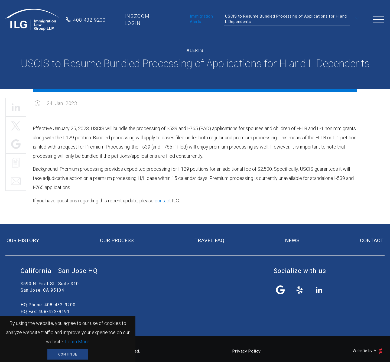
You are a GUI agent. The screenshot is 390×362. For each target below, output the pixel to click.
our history (22, 240)
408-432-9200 (89, 20)
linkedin (319, 290)
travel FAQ (209, 240)
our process (117, 240)
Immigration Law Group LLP (32, 20)
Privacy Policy (246, 350)
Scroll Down (357, 18)
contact (163, 200)
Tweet (15, 125)
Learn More (77, 341)
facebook (280, 290)
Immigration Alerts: (201, 19)
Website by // (367, 351)
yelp (300, 290)
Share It (15, 144)
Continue (67, 354)
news (292, 240)
